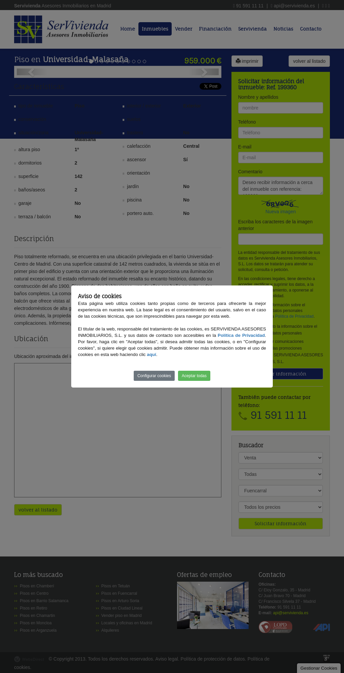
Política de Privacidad (241, 335)
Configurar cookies (154, 375)
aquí (151, 354)
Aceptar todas (194, 375)
